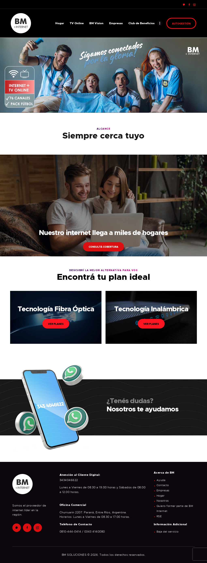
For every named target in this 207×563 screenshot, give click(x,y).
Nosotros (163, 500)
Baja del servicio (168, 531)
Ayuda (161, 480)
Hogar (161, 495)
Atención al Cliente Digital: (80, 475)
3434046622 (69, 480)
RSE (159, 516)
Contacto (163, 485)
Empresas (163, 490)
